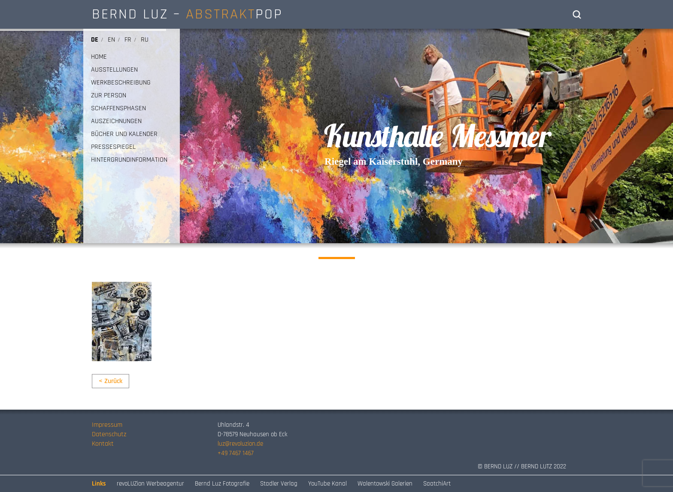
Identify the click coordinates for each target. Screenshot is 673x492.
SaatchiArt (437, 484)
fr (127, 39)
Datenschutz (109, 434)
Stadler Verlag (278, 484)
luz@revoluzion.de (240, 444)
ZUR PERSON (108, 95)
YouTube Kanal (327, 484)
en (111, 39)
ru (145, 39)
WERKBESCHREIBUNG (121, 82)
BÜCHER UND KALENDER (124, 134)
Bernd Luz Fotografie (222, 484)
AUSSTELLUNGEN (114, 70)
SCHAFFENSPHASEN (118, 108)
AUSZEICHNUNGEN (116, 121)
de (94, 39)
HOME (99, 57)
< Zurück (110, 381)
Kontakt (103, 443)
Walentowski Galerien (385, 484)
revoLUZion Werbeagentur (150, 484)
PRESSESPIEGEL (113, 147)
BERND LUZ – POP (187, 14)
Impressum (107, 424)
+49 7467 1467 (236, 453)
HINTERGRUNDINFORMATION (129, 160)
